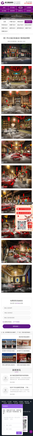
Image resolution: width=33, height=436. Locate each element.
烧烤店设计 (13, 28)
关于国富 (12, 7)
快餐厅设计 (13, 25)
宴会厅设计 (20, 25)
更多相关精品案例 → (25, 337)
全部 (4, 21)
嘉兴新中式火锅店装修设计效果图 (24, 351)
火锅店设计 (13, 18)
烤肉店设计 (20, 21)
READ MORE (12, 382)
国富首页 (4, 401)
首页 (4, 7)
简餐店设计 (5, 31)
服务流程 (27, 401)
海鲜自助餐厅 (28, 25)
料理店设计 (5, 25)
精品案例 (20, 7)
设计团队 (4, 10)
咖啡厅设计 (28, 28)
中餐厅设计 (13, 21)
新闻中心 (20, 10)
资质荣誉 (12, 10)
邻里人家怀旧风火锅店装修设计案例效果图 (9, 365)
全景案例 (29, 7)
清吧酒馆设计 (20, 28)
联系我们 (29, 10)
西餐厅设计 (5, 28)
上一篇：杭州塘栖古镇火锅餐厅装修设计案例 (9, 332)
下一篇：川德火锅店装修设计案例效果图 (24, 332)
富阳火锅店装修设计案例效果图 (24, 365)
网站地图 (27, 403)
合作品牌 (16, 403)
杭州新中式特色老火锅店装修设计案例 (9, 351)
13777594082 (28, 3)
